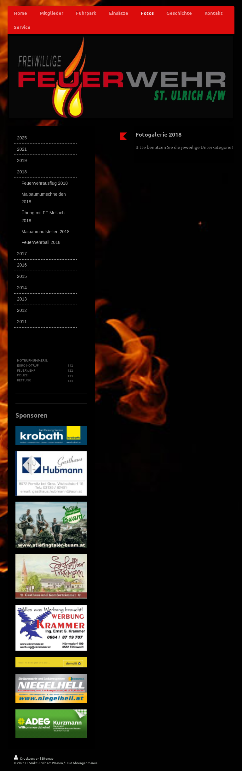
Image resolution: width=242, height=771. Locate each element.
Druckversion (27, 758)
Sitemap (48, 758)
